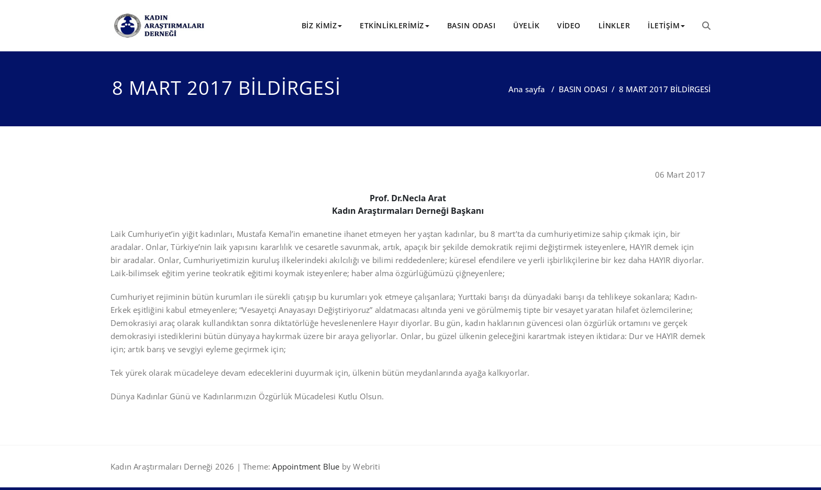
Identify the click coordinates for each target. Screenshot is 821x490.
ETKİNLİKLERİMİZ (394, 25)
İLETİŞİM (666, 25)
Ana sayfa (526, 89)
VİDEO (569, 25)
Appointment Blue (304, 466)
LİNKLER (614, 25)
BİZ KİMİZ (322, 25)
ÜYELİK (526, 25)
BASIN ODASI (471, 25)
